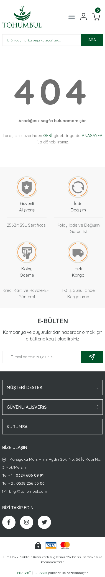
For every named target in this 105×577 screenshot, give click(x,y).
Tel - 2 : (52, 483)
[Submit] (92, 357)
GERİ (47, 135)
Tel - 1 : (52, 475)
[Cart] (96, 16)
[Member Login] (83, 16)
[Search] (52, 40)
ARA (92, 39)
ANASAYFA (92, 135)
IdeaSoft (24, 573)
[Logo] (22, 17)
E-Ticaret (40, 573)
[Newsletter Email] (52, 357)
